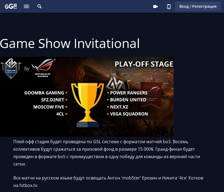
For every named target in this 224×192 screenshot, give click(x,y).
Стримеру (155, 6)
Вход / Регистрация (198, 6)
